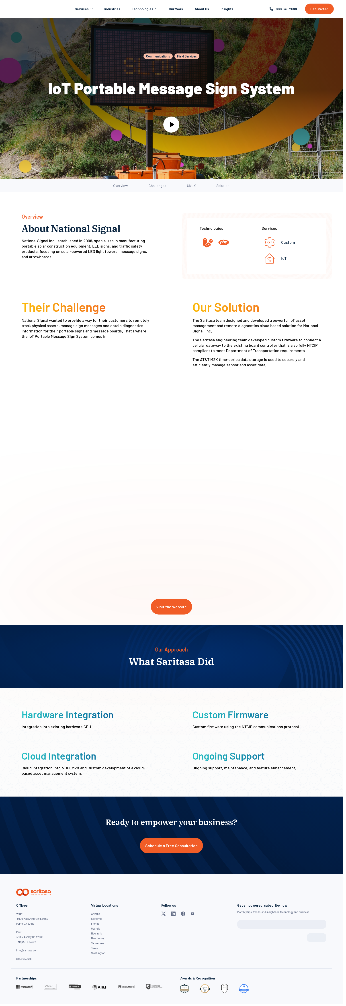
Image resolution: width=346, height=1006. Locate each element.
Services (84, 9)
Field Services (187, 56)
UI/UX (191, 185)
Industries (112, 9)
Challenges (157, 185)
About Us (202, 9)
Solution (222, 185)
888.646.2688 (286, 9)
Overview (120, 185)
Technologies (144, 9)
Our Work (176, 9)
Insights (227, 9)
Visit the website (171, 606)
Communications (158, 56)
